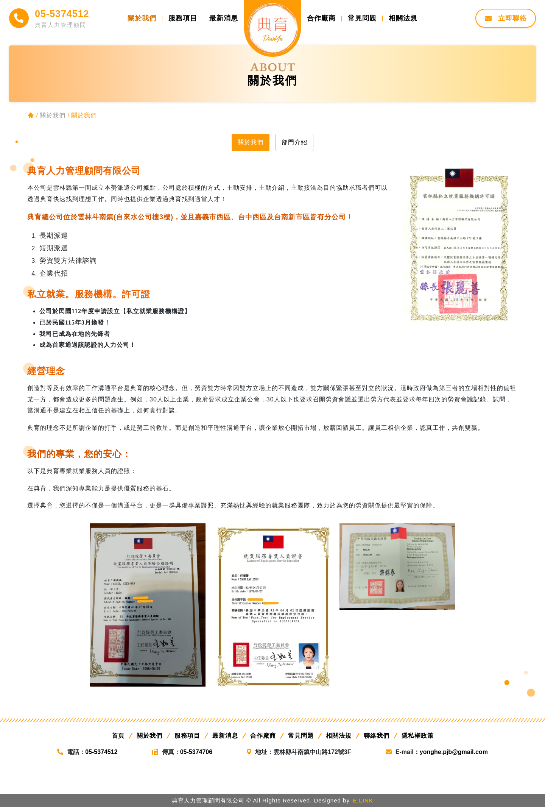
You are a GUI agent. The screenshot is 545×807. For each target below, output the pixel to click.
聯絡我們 (376, 735)
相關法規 (339, 735)
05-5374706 (196, 752)
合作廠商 (263, 735)
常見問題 (301, 735)
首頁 (118, 735)
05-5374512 (62, 13)
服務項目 (187, 735)
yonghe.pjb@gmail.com (454, 752)
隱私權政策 (418, 735)
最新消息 (225, 735)
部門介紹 (294, 142)
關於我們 (250, 142)
